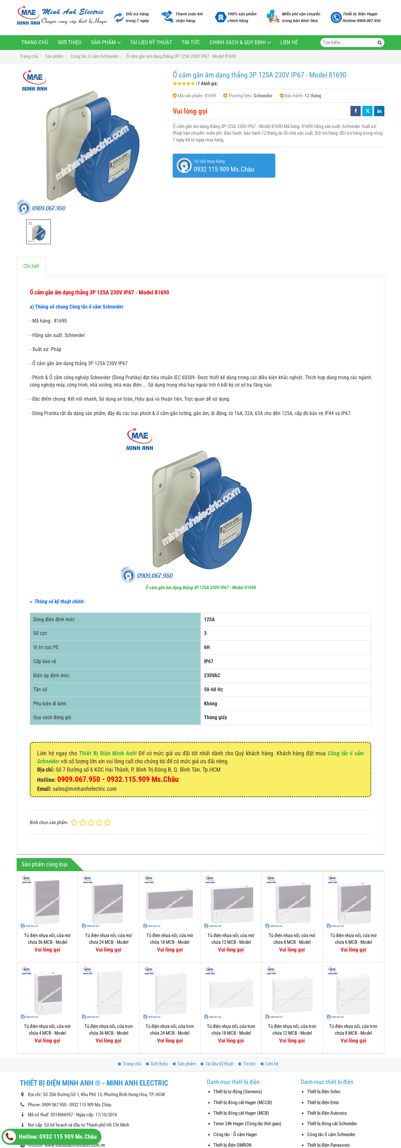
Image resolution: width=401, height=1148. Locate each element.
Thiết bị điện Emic (323, 1102)
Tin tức (191, 42)
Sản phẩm (103, 42)
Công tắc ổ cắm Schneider (331, 1134)
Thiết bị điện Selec (324, 1092)
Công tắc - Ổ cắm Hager (235, 1134)
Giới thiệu (70, 42)
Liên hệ (289, 42)
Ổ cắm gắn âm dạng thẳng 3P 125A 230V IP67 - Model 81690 (200, 587)
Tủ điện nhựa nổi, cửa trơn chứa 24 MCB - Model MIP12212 (169, 1033)
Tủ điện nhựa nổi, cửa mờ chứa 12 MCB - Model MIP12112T (231, 942)
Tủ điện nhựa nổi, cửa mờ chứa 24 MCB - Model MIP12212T (108, 942)
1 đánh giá (207, 83)
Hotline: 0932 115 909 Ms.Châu (50, 1136)
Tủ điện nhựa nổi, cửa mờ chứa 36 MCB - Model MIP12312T (47, 942)
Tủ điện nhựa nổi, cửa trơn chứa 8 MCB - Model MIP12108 (353, 1033)
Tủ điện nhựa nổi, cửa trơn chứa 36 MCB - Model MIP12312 (108, 1033)
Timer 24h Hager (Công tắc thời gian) (247, 1124)
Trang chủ (34, 42)
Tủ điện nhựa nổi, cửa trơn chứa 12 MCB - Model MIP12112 (292, 1033)
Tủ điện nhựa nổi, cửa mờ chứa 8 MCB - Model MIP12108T (292, 942)
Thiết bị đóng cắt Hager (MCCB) (242, 1102)
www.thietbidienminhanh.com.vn (75, 1145)
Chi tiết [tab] (31, 266)
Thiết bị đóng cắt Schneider (332, 1124)
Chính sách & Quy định (237, 42)
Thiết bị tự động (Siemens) (237, 1092)
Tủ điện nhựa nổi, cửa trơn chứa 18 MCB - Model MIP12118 (231, 1033)
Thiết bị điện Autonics (327, 1113)
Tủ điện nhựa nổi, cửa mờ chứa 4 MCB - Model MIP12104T (47, 1033)
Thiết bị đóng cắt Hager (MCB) (241, 1113)
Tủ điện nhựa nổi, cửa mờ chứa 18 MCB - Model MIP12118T (169, 942)
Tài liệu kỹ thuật (151, 42)
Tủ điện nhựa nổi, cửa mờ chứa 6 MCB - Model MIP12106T (353, 942)
